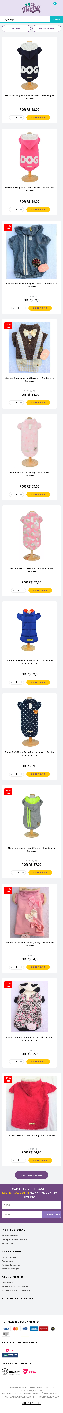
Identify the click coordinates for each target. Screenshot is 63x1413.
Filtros (16, 28)
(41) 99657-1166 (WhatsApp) (16, 1290)
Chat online (7, 1282)
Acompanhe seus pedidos (14, 1239)
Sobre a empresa (10, 1235)
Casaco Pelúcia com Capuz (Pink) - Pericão (32, 1135)
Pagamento (7, 1261)
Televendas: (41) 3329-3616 (15, 1286)
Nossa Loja (7, 1243)
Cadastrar (51, 1214)
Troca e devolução (10, 1268)
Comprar (38, 117)
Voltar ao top (31, 1403)
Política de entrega (11, 1265)
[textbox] (25, 19)
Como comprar (9, 1257)
